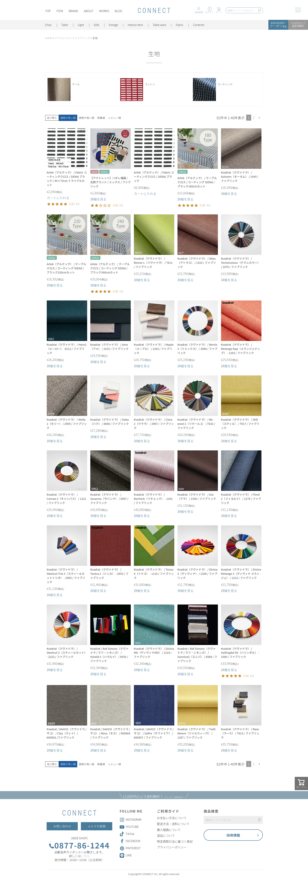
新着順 (101, 118)
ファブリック (82, 38)
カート (219, 12)
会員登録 (198, 12)
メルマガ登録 (96, 826)
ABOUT (89, 11)
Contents (199, 25)
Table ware (160, 25)
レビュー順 (114, 118)
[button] (259, 118)
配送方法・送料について (173, 824)
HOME (48, 38)
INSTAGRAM (130, 819)
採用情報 (233, 835)
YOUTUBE (129, 826)
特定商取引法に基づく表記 (175, 841)
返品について (166, 836)
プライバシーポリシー (172, 847)
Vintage (113, 25)
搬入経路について (169, 830)
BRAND (73, 11)
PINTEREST (130, 848)
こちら (85, 856)
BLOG (119, 11)
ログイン (209, 12)
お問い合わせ (62, 826)
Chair (48, 25)
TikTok (127, 834)
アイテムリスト (63, 38)
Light (81, 25)
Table (64, 25)
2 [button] (254, 117)
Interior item (135, 25)
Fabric (180, 25)
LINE (129, 855)
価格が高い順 (86, 118)
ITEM (59, 11)
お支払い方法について (172, 818)
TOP (48, 11)
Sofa (96, 25)
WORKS (104, 11)
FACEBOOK (130, 841)
